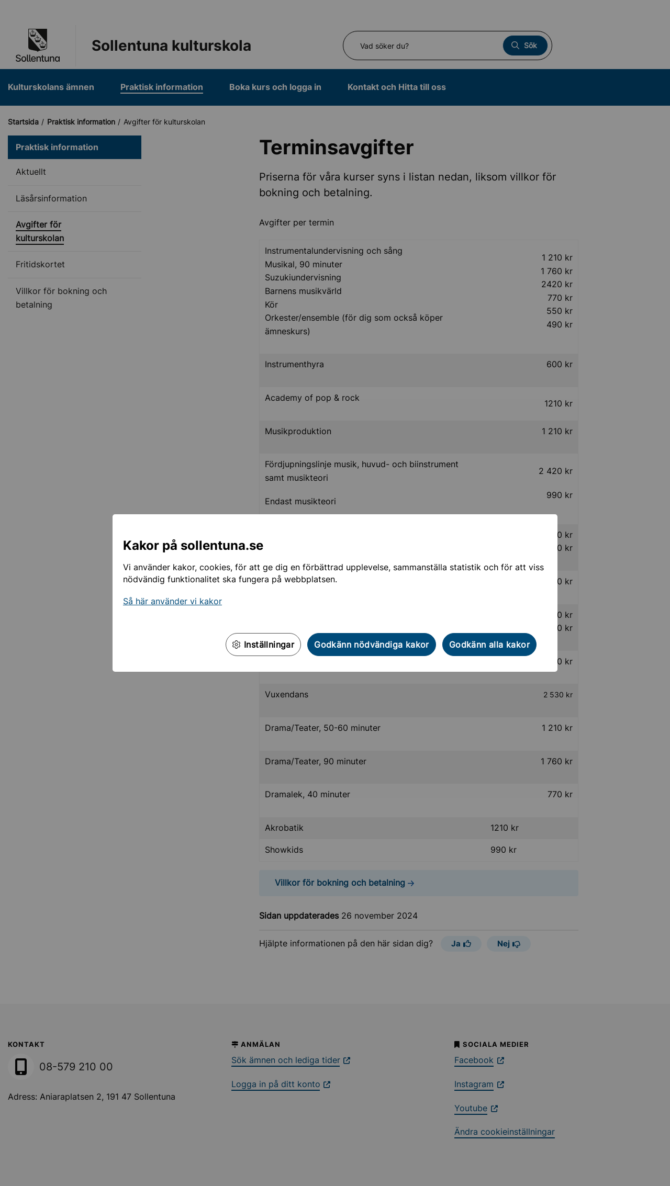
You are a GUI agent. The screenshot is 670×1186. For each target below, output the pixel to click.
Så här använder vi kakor (172, 601)
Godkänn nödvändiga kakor (371, 644)
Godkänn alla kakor (489, 644)
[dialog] (335, 593)
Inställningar (263, 644)
